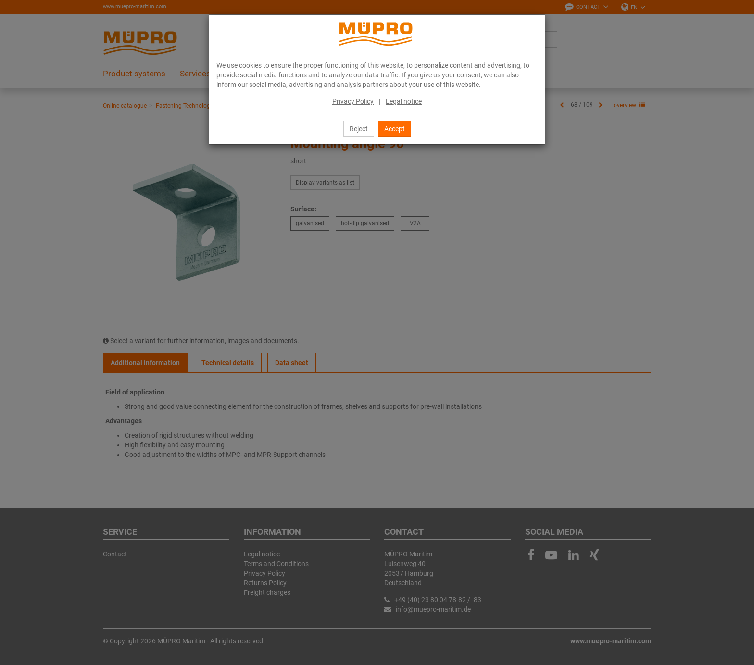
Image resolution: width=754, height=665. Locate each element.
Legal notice (404, 101)
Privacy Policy (353, 101)
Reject (359, 129)
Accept (394, 129)
